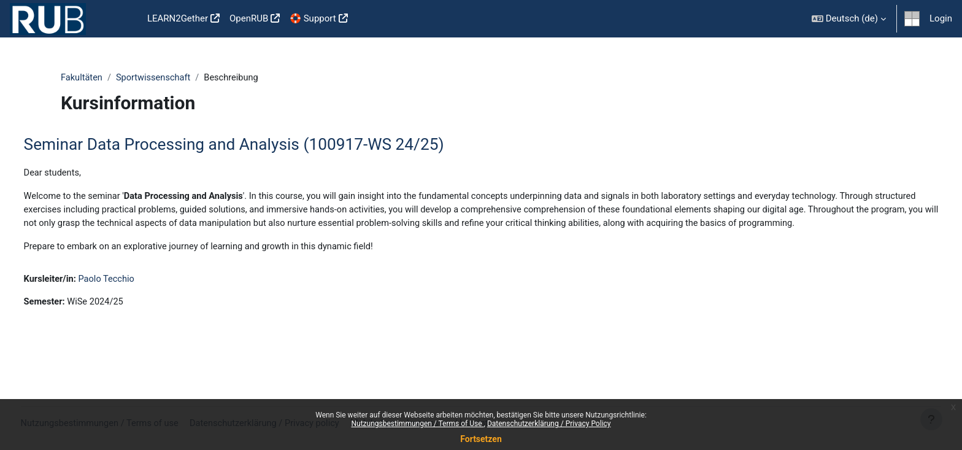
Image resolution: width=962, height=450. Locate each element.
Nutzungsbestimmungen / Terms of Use (417, 423)
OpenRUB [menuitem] (248, 18)
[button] (849, 18)
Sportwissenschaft (155, 77)
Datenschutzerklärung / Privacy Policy (549, 423)
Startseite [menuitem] (122, 19)
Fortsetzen (481, 439)
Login (940, 18)
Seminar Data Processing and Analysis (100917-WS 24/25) (257, 145)
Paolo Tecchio (132, 295)
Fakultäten (82, 77)
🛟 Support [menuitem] (313, 18)
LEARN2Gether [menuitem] (177, 18)
